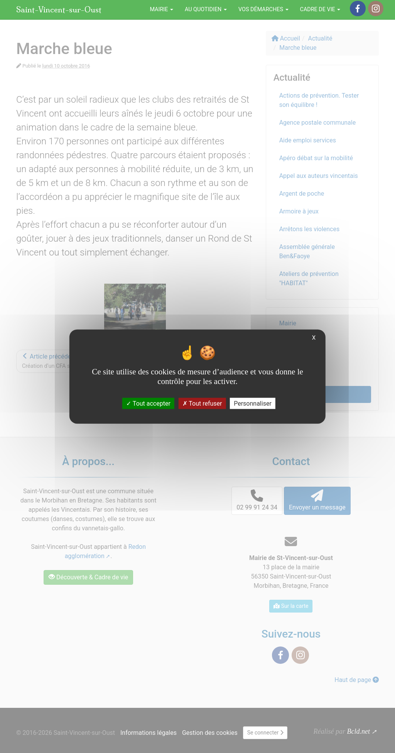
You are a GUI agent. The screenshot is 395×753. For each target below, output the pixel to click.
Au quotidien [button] (206, 9)
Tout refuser (202, 403)
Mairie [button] (161, 9)
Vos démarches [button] (263, 9)
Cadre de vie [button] (320, 9)
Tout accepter (148, 403)
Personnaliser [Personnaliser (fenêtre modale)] (253, 403)
